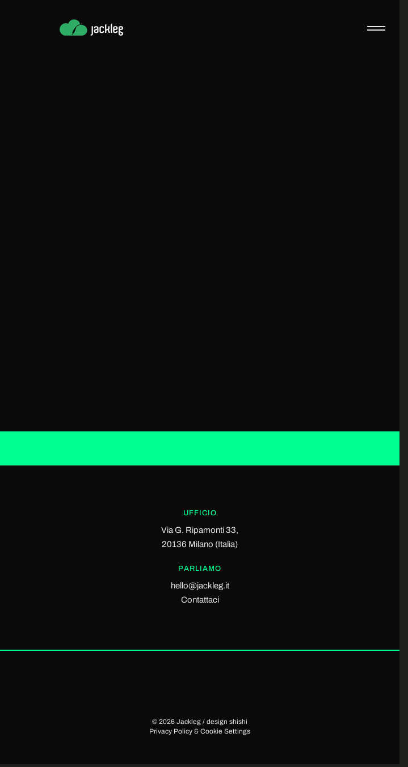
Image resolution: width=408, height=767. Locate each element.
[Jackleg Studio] (100, 28)
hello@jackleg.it (200, 585)
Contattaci (200, 599)
